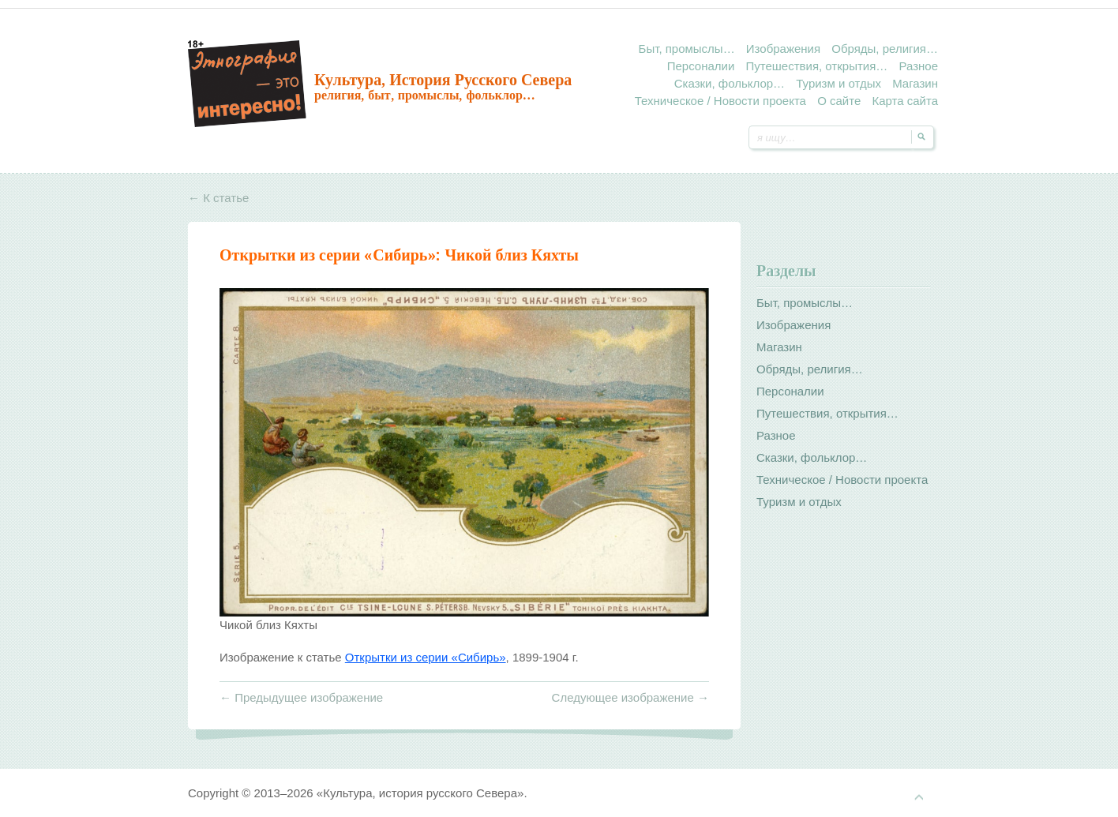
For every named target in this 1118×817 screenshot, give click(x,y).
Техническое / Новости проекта (720, 100)
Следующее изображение (630, 697)
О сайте (839, 100)
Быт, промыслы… (687, 48)
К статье (218, 197)
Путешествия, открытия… (816, 66)
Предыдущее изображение (301, 697)
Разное (918, 66)
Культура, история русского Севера (443, 79)
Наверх (919, 797)
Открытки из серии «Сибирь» (327, 254)
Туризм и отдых (838, 83)
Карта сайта (905, 100)
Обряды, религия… (884, 48)
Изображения (783, 48)
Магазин (915, 83)
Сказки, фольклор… (729, 83)
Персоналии (701, 66)
